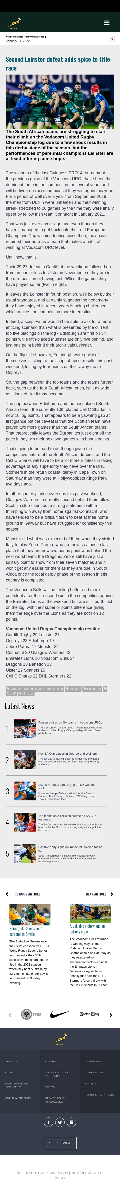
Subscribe (60, 1143)
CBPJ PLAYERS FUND (18, 1098)
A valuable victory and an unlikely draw (87, 929)
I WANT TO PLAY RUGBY (99, 1094)
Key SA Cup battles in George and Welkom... (68, 753)
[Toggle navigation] (106, 23)
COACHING (51, 1061)
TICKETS (49, 1087)
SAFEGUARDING (95, 1072)
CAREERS (91, 1083)
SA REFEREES (93, 1061)
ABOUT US (11, 1061)
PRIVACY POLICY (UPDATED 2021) (55, 1100)
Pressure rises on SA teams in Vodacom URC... (70, 722)
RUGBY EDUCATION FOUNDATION (57, 1074)
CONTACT (10, 1072)
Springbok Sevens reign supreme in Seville (26, 931)
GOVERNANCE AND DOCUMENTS (17, 1085)
